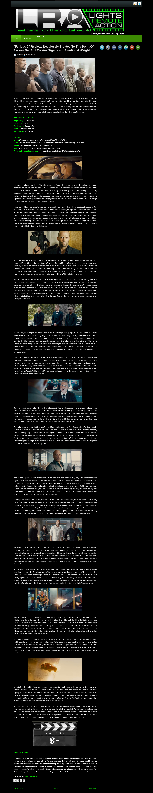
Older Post (92, 789)
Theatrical (42, 37)
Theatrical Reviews (30, 776)
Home (16, 38)
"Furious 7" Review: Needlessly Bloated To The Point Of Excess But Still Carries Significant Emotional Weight (54, 48)
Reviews (27, 38)
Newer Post (19, 789)
